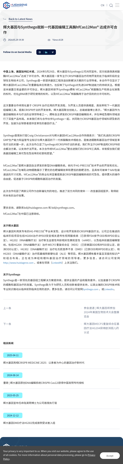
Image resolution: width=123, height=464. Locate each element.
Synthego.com (91, 289)
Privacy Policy (10, 458)
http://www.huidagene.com (19, 262)
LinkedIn (110, 289)
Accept (108, 454)
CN (102, 5)
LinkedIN (60, 262)
